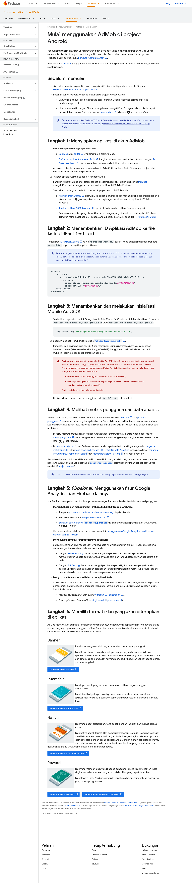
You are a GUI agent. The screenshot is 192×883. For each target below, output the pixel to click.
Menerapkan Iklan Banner (62, 669)
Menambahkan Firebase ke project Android (75, 89)
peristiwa (124, 417)
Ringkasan (8, 18)
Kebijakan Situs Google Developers (138, 805)
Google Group (148, 859)
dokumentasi (94, 390)
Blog (168, 3)
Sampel (45, 859)
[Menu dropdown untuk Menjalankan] (58, 3)
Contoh (105, 18)
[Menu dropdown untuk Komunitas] (118, 3)
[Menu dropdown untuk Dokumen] (99, 3)
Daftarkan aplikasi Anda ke (77, 159)
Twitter (95, 859)
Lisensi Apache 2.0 (72, 805)
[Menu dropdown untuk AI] (45, 18)
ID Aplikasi (69, 241)
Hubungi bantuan (150, 850)
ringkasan (99, 594)
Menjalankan (49, 3)
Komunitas (110, 3)
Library (45, 863)
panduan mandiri (91, 58)
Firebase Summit (99, 854)
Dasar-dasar (24, 18)
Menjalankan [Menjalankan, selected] (72, 18)
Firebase (51, 27)
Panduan (46, 850)
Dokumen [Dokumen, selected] (91, 3)
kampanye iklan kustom (94, 517)
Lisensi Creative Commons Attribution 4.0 (122, 802)
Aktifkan (70, 195)
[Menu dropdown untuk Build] (37, 3)
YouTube (95, 863)
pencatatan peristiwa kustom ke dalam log (91, 512)
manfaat (67, 63)
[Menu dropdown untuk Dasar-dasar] (34, 18)
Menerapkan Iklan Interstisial (64, 708)
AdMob (34, 12)
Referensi (92, 18)
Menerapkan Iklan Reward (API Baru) (102, 794)
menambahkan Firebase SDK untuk (101, 450)
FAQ (144, 868)
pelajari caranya (66, 466)
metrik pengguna (62, 437)
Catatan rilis (147, 863)
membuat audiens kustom (106, 453)
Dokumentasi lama (150, 873)
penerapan (114, 594)
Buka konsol (180, 3)
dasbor (64, 446)
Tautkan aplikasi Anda (74, 208)
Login (62, 154)
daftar (77, 154)
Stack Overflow (149, 854)
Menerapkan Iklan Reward (62, 794)
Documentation (13, 12)
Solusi (68, 3)
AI (41, 18)
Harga (79, 3)
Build (31, 3)
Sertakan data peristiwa (83, 522)
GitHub (45, 868)
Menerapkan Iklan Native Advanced (67, 753)
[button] (17, 27)
